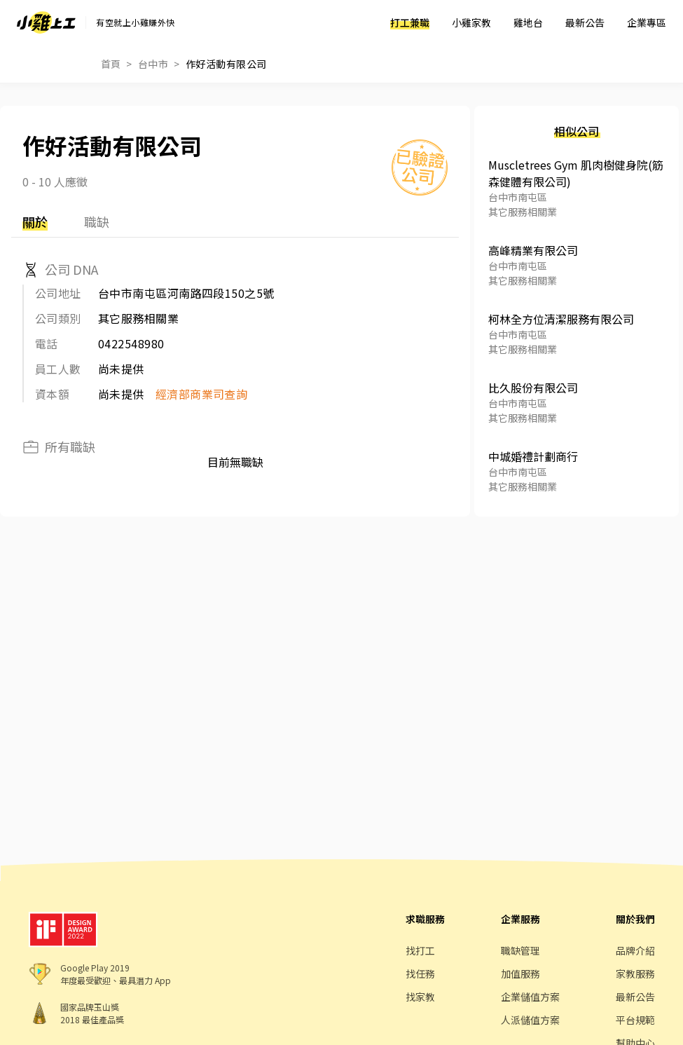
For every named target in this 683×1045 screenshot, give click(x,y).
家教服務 (635, 974)
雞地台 (528, 22)
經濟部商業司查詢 (202, 393)
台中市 (153, 64)
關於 (35, 221)
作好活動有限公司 (226, 64)
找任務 (420, 974)
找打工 (420, 950)
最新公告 (585, 22)
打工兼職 (409, 22)
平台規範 (635, 1020)
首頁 (111, 64)
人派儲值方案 (530, 1020)
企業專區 (646, 22)
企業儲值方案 (530, 997)
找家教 (420, 997)
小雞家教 (471, 22)
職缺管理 (520, 950)
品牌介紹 (635, 950)
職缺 (96, 221)
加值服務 (520, 974)
